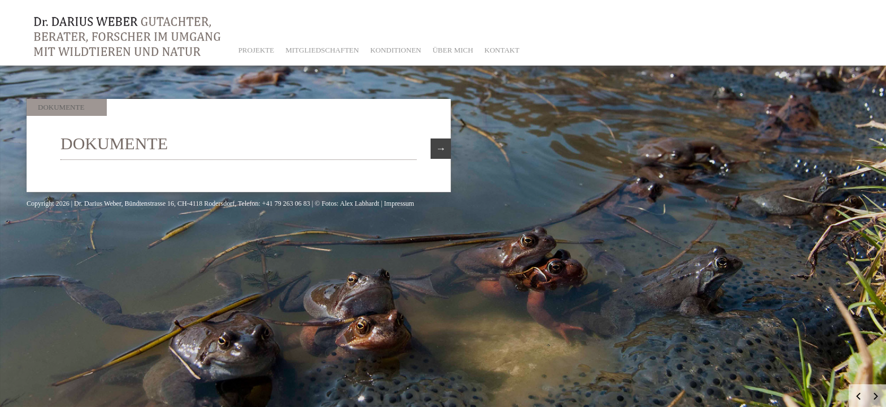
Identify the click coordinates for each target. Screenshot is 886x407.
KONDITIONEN (395, 50)
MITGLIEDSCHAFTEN (322, 50)
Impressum (399, 203)
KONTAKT (501, 50)
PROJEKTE (256, 50)
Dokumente (61, 107)
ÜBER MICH (452, 50)
